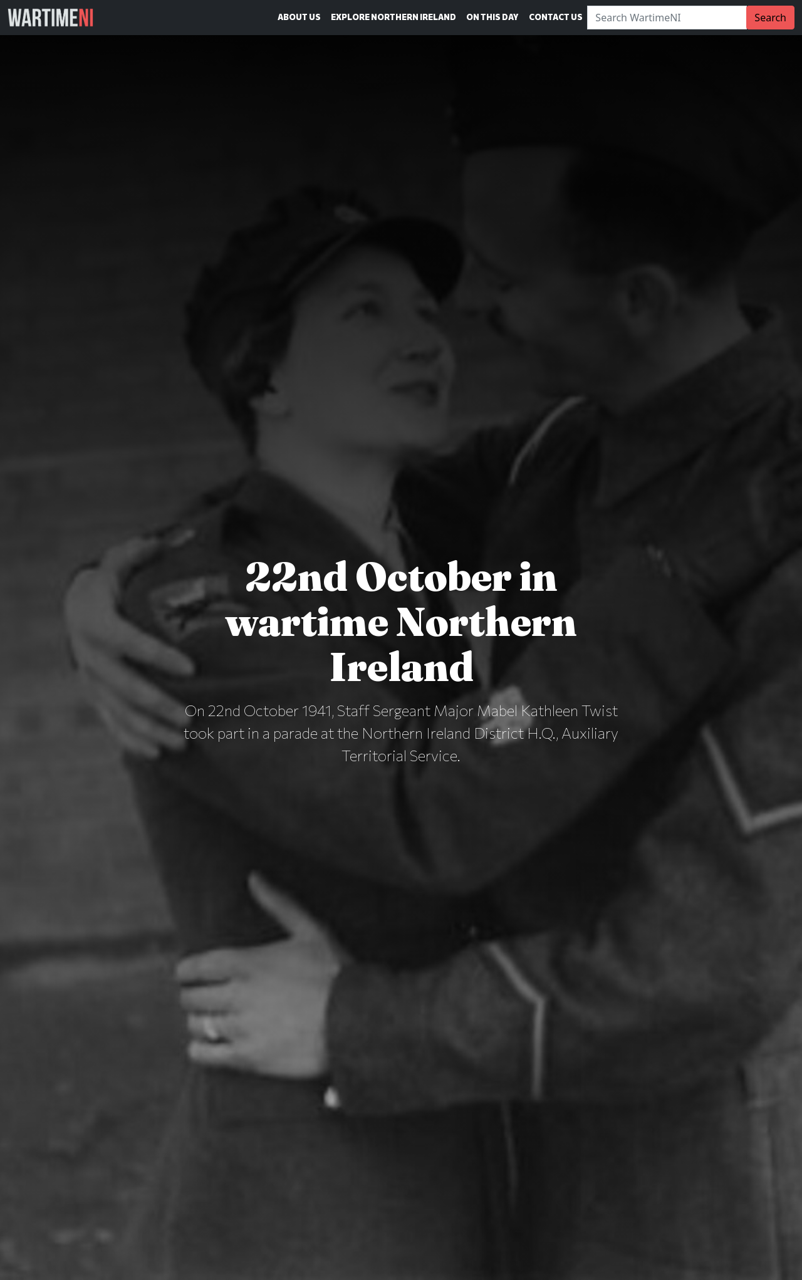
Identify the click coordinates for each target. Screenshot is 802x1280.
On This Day (492, 17)
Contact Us (556, 17)
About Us (299, 17)
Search (770, 17)
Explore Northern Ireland (393, 17)
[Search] (667, 17)
